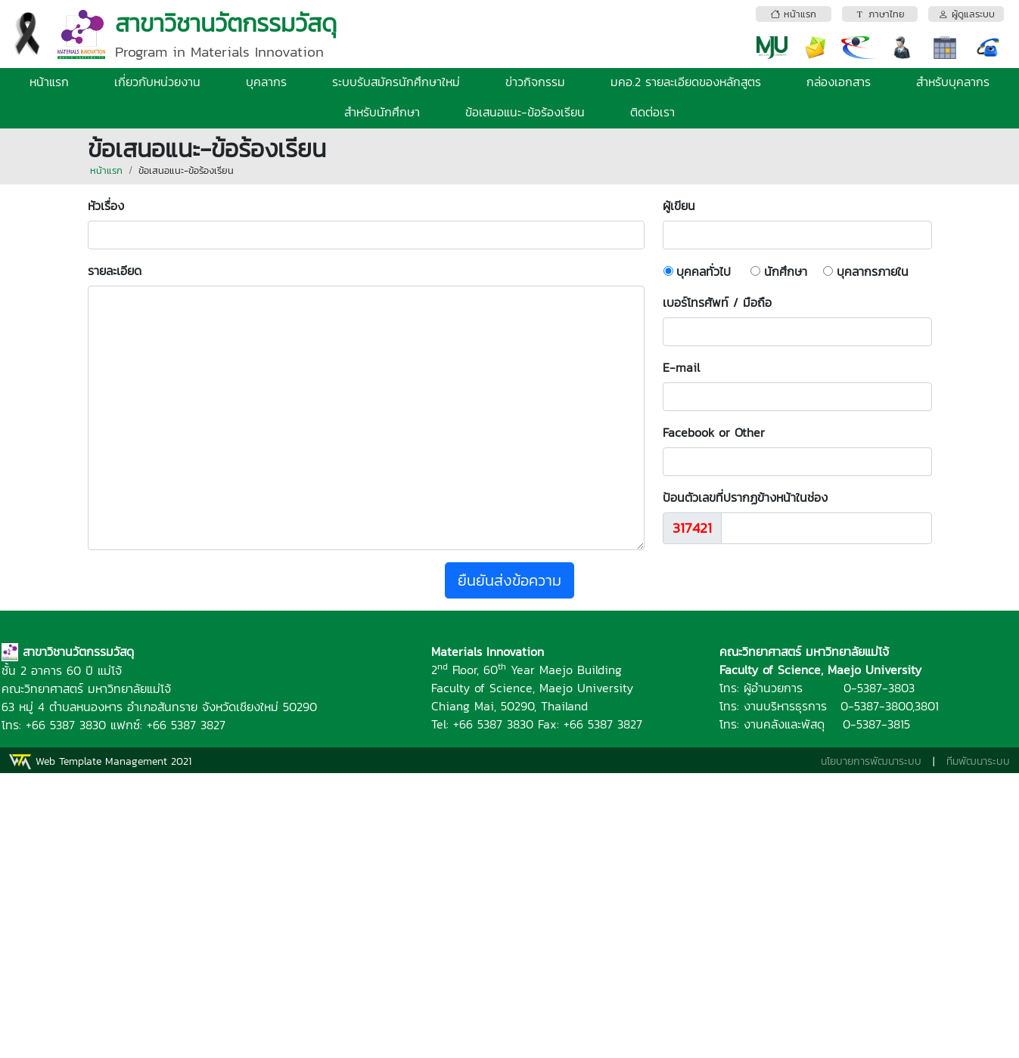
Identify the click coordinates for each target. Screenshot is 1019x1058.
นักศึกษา (785, 271)
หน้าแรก (49, 82)
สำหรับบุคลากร (952, 82)
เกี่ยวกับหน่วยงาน (157, 82)
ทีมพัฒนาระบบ (978, 761)
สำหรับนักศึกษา (382, 112)
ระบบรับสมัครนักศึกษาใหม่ (396, 82)
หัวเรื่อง (113, 205)
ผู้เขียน (686, 205)
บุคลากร (266, 82)
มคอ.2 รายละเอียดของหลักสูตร (685, 82)
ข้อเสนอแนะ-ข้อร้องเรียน (525, 112)
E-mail (681, 367)
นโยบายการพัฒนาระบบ (871, 761)
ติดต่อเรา (652, 112)
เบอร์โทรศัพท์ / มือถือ (717, 302)
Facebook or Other (714, 432)
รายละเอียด (114, 270)
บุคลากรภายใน (873, 271)
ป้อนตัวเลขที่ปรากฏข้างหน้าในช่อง (745, 497)
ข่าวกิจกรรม (535, 82)
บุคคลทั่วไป (703, 271)
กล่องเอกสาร (838, 82)
